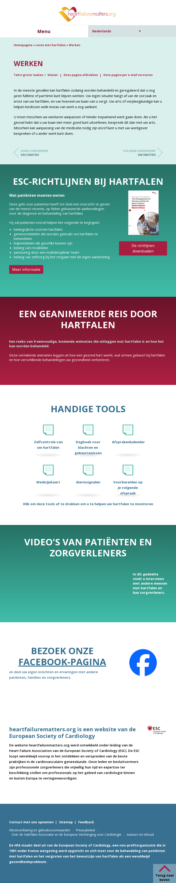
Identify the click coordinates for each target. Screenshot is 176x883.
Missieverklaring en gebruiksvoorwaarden (39, 830)
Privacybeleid (85, 830)
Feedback (86, 822)
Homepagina (23, 45)
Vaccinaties (39, 153)
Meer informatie (26, 269)
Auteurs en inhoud (140, 834)
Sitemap (66, 822)
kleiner (53, 75)
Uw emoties (137, 153)
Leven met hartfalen (50, 45)
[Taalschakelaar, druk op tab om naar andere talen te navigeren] (116, 31)
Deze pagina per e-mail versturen (128, 75)
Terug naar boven (164, 877)
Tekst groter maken (28, 75)
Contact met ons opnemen (31, 822)
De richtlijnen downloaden (143, 248)
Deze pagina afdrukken (81, 75)
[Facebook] (143, 662)
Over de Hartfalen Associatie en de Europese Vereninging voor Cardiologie (66, 834)
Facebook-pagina (62, 661)
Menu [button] (44, 31)
